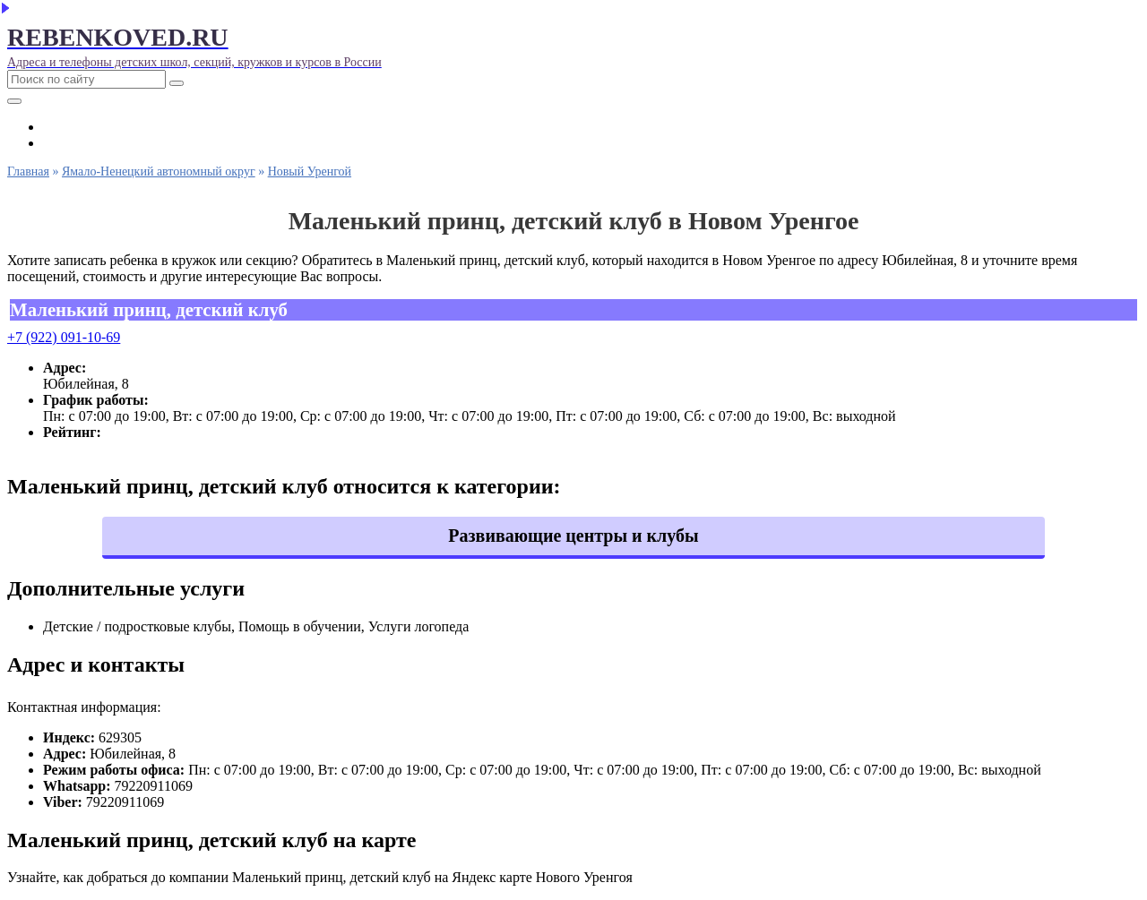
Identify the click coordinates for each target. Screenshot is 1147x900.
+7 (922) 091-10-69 (63, 337)
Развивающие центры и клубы (573, 535)
